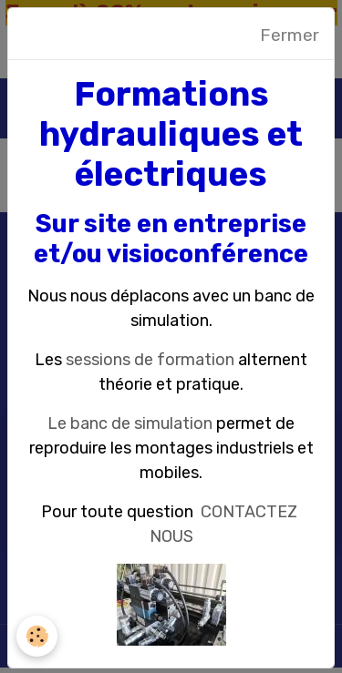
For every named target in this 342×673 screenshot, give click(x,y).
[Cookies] (36, 636)
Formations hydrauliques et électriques (171, 134)
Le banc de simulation (129, 423)
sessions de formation (150, 360)
